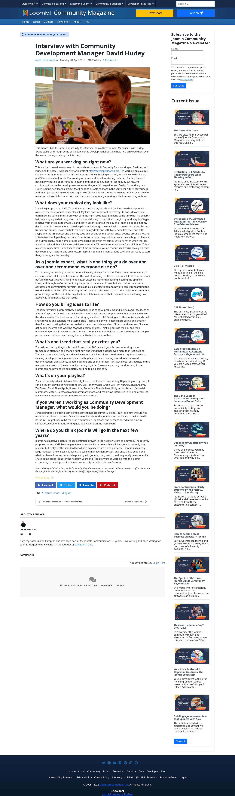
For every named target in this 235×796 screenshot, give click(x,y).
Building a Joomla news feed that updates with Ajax (190, 718)
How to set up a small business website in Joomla (190, 535)
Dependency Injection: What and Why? (191, 444)
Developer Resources (139, 3)
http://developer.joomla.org (104, 171)
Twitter (66, 485)
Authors (48, 21)
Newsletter (63, 21)
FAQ (86, 21)
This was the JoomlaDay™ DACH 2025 (189, 626)
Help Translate (149, 777)
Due (90, 544)
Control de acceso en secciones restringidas (60, 501)
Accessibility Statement (61, 777)
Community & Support (109, 3)
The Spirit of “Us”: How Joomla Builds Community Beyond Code (189, 580)
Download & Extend (53, 3)
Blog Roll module (184, 265)
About (77, 21)
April (38, 60)
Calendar (80, 544)
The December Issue (186, 130)
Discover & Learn (80, 3)
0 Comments (110, 60)
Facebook (46, 485)
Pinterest (107, 485)
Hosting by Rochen (117, 794)
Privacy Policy (186, 79)
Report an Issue (168, 777)
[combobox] (195, 4)
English (67, 493)
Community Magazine (68, 12)
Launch (196, 13)
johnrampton (50, 60)
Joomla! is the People (136, 501)
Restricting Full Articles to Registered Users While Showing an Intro (189, 174)
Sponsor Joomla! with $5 (125, 777)
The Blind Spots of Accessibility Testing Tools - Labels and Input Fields (190, 398)
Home (25, 21)
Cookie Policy (101, 777)
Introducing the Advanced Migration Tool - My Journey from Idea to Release (190, 221)
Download (154, 13)
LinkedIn (86, 485)
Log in (183, 777)
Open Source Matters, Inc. (114, 784)
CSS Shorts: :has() (184, 307)
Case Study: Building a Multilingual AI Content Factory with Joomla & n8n (189, 351)
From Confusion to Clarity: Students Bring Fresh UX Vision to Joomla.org (189, 489)
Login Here (159, 563)
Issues (36, 21)
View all (180, 741)
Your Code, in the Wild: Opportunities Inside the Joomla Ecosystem (188, 672)
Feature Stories (51, 493)
